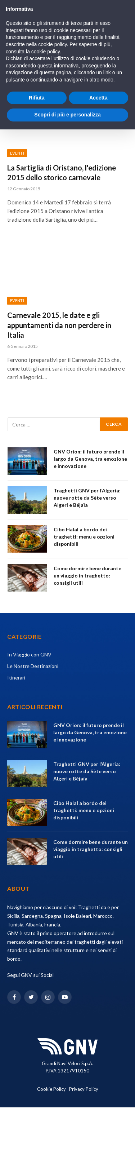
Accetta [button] (98, 98)
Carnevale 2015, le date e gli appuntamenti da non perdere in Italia (59, 325)
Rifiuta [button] (37, 98)
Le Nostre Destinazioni (32, 666)
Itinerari (16, 677)
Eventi (17, 153)
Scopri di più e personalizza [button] (67, 115)
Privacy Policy (83, 1089)
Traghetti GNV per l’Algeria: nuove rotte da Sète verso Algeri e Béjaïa (87, 497)
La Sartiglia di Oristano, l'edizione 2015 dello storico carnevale (61, 172)
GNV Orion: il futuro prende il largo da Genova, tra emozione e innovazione (90, 458)
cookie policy (45, 51)
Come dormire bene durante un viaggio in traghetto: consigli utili (87, 575)
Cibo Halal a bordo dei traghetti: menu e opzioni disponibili (84, 536)
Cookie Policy (51, 1089)
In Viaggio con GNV (29, 654)
